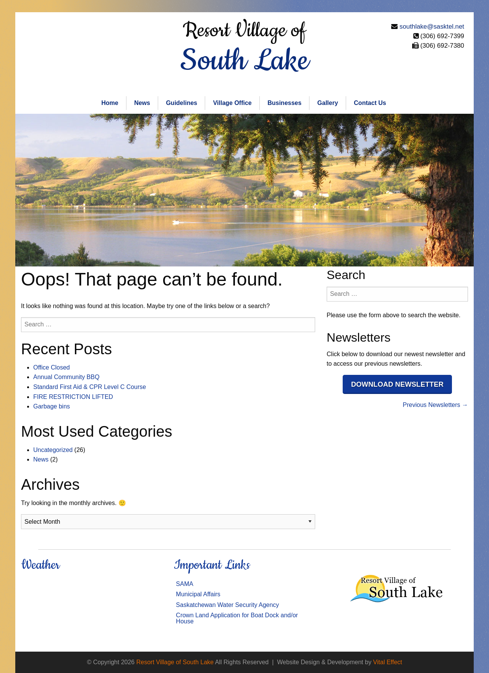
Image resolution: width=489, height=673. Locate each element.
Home (109, 103)
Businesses (284, 103)
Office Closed (51, 367)
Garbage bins (51, 406)
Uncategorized (53, 450)
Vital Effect (387, 662)
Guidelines (181, 103)
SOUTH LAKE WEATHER (91, 607)
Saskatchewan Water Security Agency (227, 605)
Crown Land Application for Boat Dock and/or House (237, 618)
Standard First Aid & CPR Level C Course (89, 387)
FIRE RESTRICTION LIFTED (73, 397)
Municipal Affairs (198, 594)
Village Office (232, 103)
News (142, 103)
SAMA (184, 584)
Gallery (327, 103)
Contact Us (370, 103)
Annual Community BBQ (66, 377)
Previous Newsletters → (435, 405)
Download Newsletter (397, 384)
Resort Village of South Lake (175, 662)
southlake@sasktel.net (432, 26)
